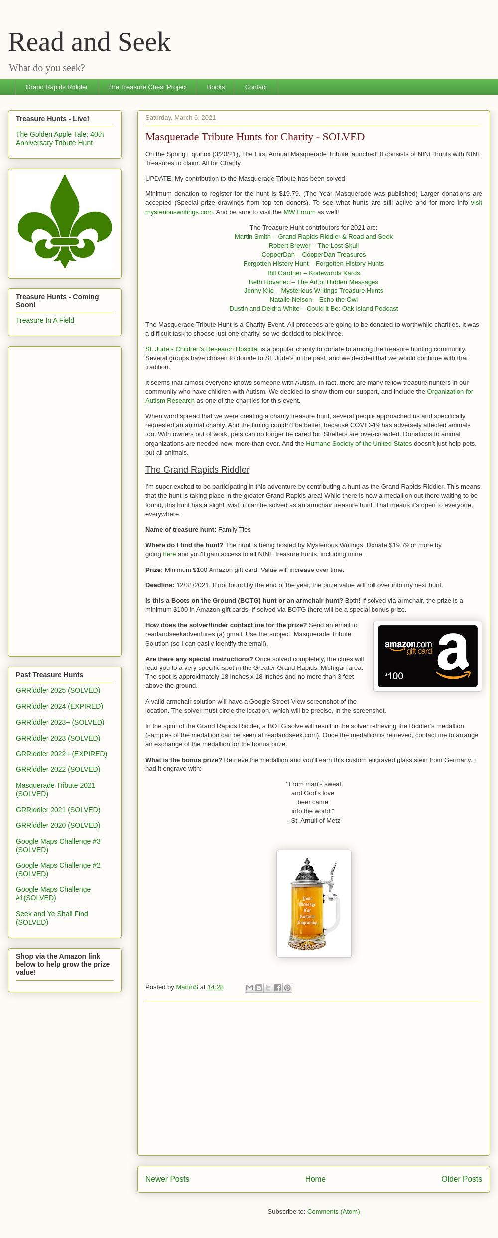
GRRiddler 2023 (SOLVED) (58, 738)
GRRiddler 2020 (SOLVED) (58, 825)
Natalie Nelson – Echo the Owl (314, 299)
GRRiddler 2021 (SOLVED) (58, 810)
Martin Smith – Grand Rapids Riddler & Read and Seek (314, 236)
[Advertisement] (313, 1078)
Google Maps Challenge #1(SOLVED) (53, 893)
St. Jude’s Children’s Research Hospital (202, 349)
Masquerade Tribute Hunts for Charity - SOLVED (255, 136)
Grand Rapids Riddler (57, 87)
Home (315, 1179)
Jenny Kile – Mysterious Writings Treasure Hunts (313, 290)
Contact (256, 87)
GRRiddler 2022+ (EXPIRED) (61, 754)
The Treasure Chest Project (147, 87)
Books (216, 87)
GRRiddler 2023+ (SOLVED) (60, 722)
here (169, 554)
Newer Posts (167, 1179)
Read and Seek (89, 41)
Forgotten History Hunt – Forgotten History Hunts (314, 263)
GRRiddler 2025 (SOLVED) (58, 690)
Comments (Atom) (333, 1211)
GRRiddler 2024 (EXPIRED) (59, 706)
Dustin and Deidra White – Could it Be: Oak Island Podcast (314, 308)
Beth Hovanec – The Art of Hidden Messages (313, 282)
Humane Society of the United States (359, 443)
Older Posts (462, 1179)
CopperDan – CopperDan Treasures (314, 254)
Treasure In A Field (45, 320)
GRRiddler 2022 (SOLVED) (58, 769)
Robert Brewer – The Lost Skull (314, 245)
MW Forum (299, 212)
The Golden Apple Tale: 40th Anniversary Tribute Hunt (60, 138)
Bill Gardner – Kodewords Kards (313, 273)
